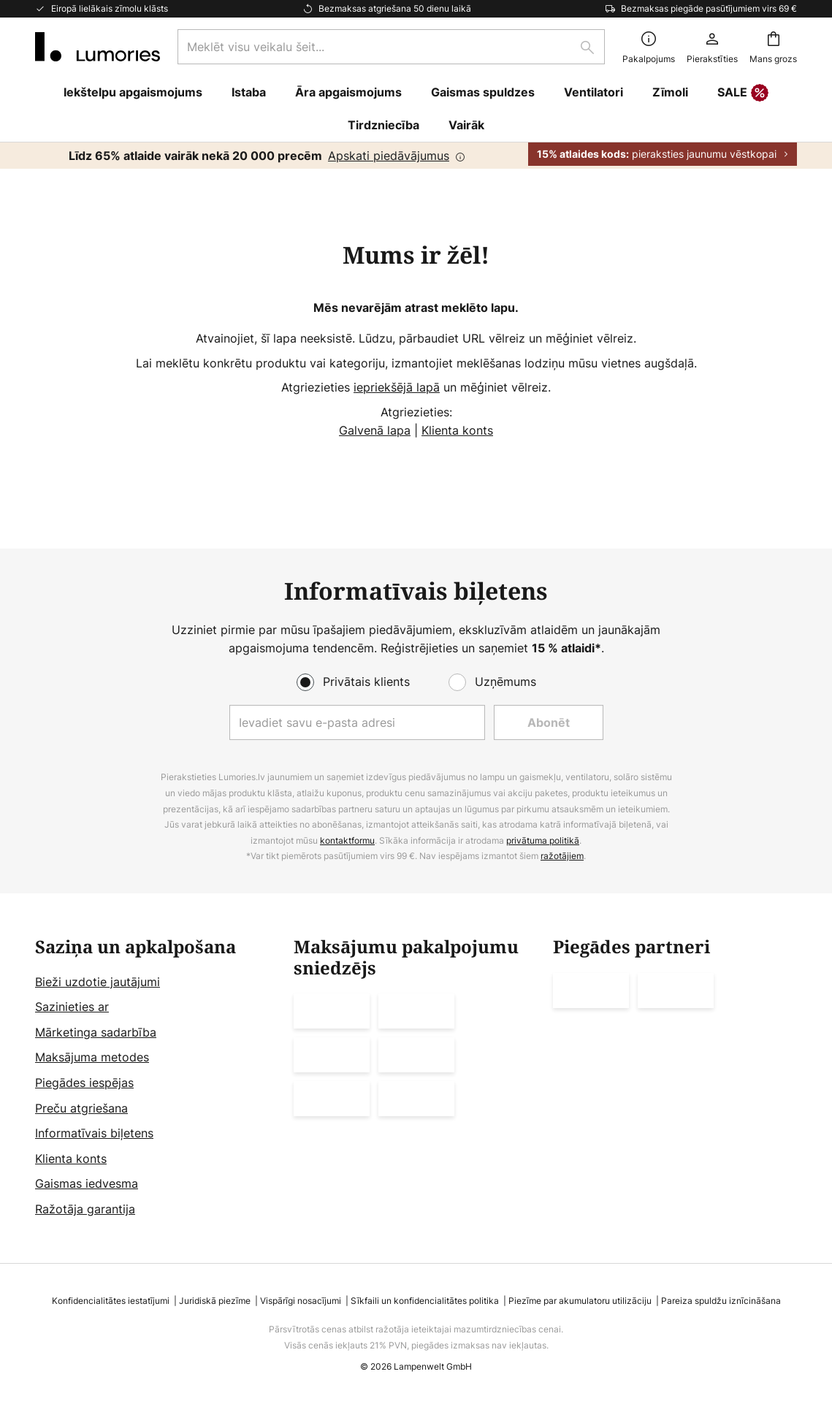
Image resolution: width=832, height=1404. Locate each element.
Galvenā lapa (375, 430)
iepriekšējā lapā (397, 387)
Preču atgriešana (81, 1108)
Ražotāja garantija (85, 1209)
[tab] (157, 1078)
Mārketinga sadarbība (95, 1032)
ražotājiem (562, 856)
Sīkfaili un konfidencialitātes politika (425, 1300)
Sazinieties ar (72, 1007)
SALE (742, 93)
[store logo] (97, 46)
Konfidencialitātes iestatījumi (110, 1300)
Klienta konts (457, 430)
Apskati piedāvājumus (388, 156)
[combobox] (391, 47)
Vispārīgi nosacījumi (300, 1300)
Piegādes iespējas (84, 1083)
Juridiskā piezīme (215, 1300)
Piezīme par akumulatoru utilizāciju (580, 1300)
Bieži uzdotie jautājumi (97, 982)
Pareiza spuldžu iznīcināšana (721, 1300)
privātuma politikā (542, 840)
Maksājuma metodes (92, 1057)
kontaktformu (347, 840)
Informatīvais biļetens (94, 1133)
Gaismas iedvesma (86, 1183)
